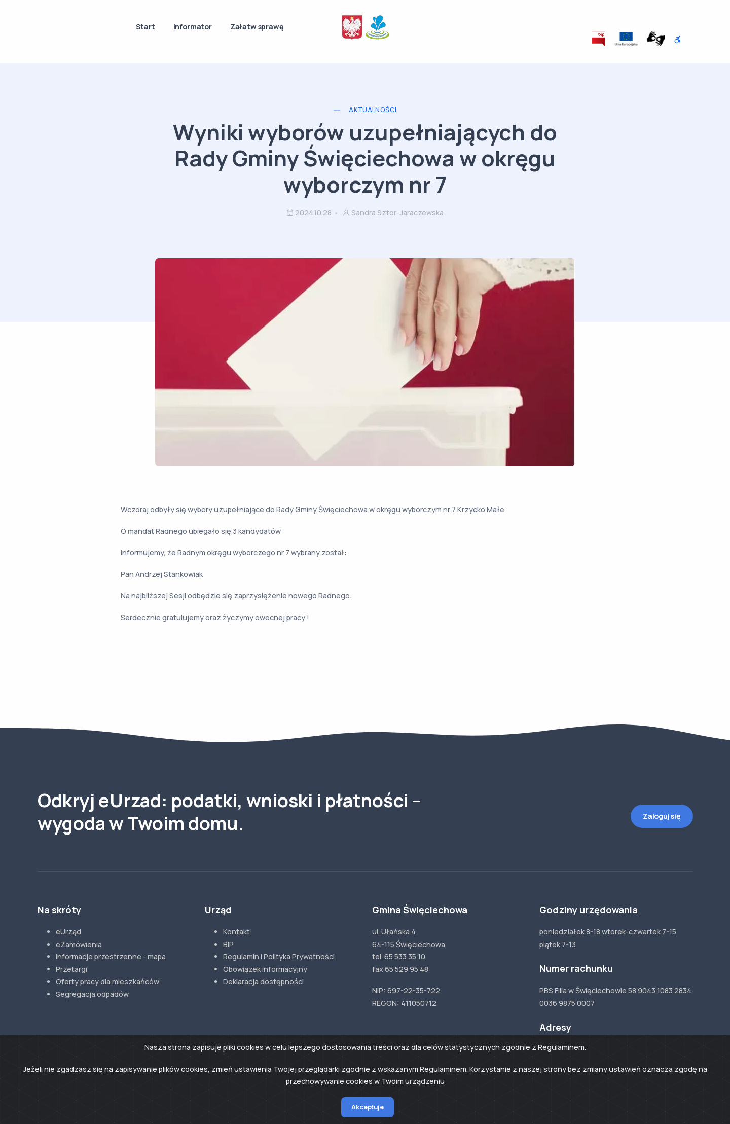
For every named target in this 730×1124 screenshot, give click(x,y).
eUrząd (68, 931)
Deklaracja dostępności (263, 981)
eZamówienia (79, 944)
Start (145, 26)
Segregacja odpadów (92, 994)
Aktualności (372, 109)
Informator (192, 26)
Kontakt (236, 931)
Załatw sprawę (257, 26)
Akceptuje (367, 1107)
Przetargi (71, 969)
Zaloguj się (662, 816)
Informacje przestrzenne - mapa (111, 956)
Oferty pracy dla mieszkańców (107, 981)
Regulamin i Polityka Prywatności (279, 956)
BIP (228, 944)
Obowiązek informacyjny (265, 969)
